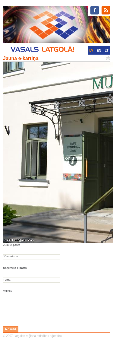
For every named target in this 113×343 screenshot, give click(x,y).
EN (99, 50)
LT (106, 50)
